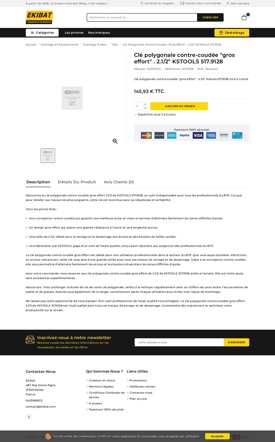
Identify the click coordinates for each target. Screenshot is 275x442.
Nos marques (99, 32)
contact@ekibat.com (41, 406)
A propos (95, 403)
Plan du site (138, 398)
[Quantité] (138, 106)
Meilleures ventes (142, 386)
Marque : (140, 69)
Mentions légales (101, 386)
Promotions (138, 380)
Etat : (201, 69)
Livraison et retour (102, 380)
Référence (172, 69)
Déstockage (234, 32)
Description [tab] (38, 182)
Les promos (74, 32)
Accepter (217, 436)
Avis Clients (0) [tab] (119, 182)
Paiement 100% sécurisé (106, 409)
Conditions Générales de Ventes (107, 395)
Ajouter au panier (179, 106)
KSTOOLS (154, 69)
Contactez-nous (41, 371)
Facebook (29, 417)
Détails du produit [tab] (77, 182)
